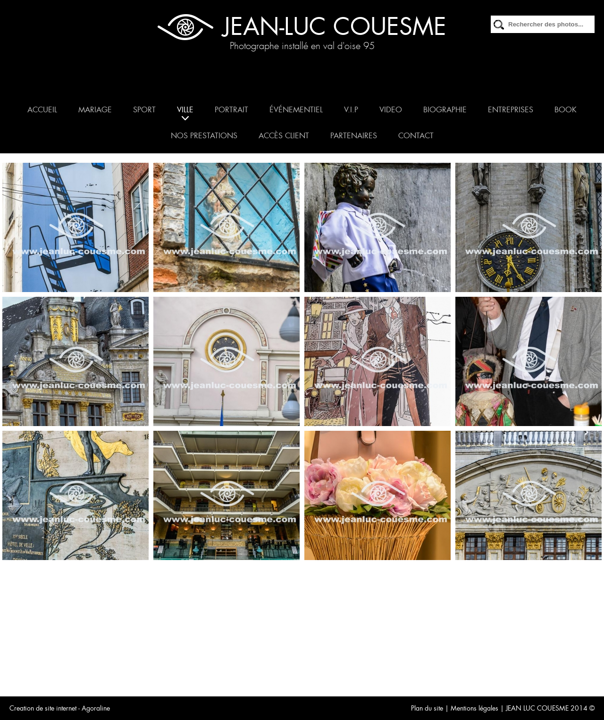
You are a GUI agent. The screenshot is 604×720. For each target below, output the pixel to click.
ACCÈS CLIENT (284, 136)
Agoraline (96, 708)
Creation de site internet (42, 708)
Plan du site (427, 708)
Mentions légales (474, 708)
